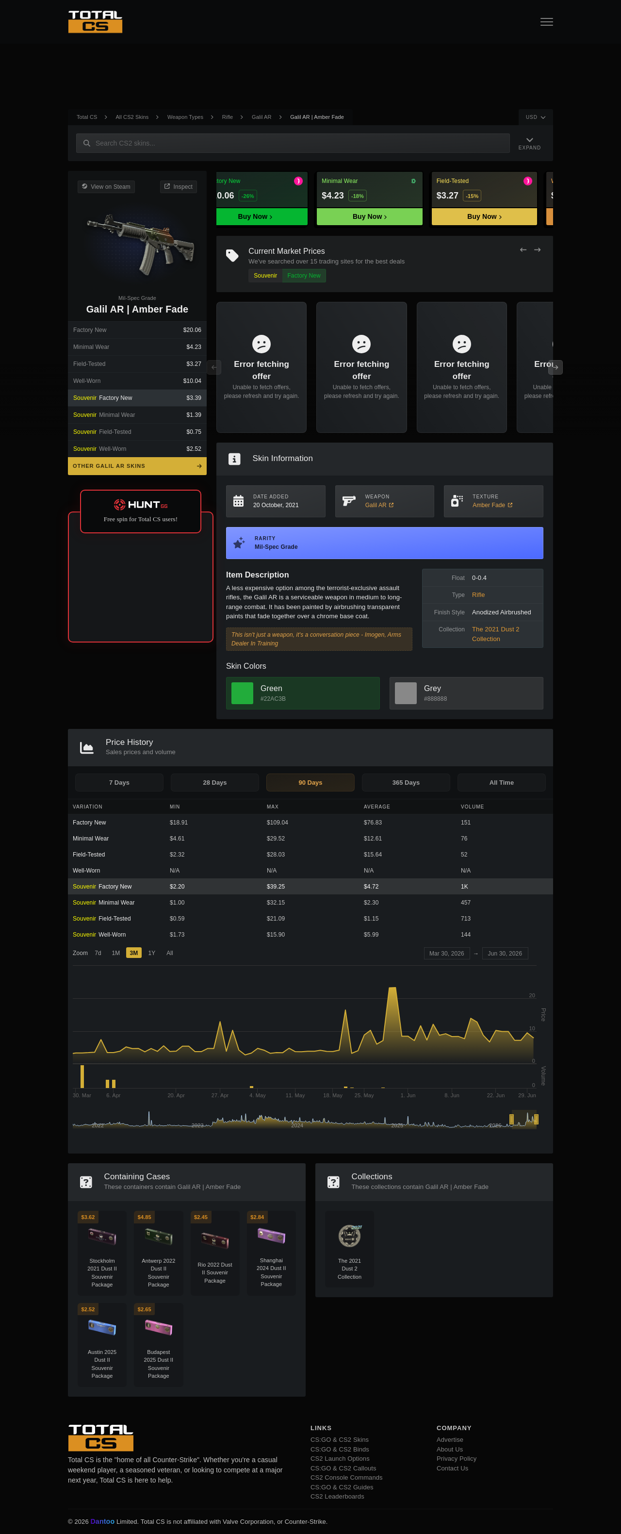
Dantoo (103, 1522)
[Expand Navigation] (529, 143)
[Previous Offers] (523, 250)
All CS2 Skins (131, 117)
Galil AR (262, 117)
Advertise (450, 1439)
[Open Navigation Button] (546, 22)
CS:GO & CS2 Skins (339, 1439)
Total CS (87, 117)
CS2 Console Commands (346, 1477)
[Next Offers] (537, 250)
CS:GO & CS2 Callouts (343, 1468)
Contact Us (452, 1468)
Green (271, 688)
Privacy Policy (456, 1458)
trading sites (336, 261)
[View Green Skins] (242, 693)
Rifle (227, 117)
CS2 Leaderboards (337, 1496)
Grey (432, 688)
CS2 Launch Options (340, 1458)
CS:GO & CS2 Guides (342, 1487)
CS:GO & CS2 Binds (339, 1449)
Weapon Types (185, 117)
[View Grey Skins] (406, 693)
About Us (450, 1449)
